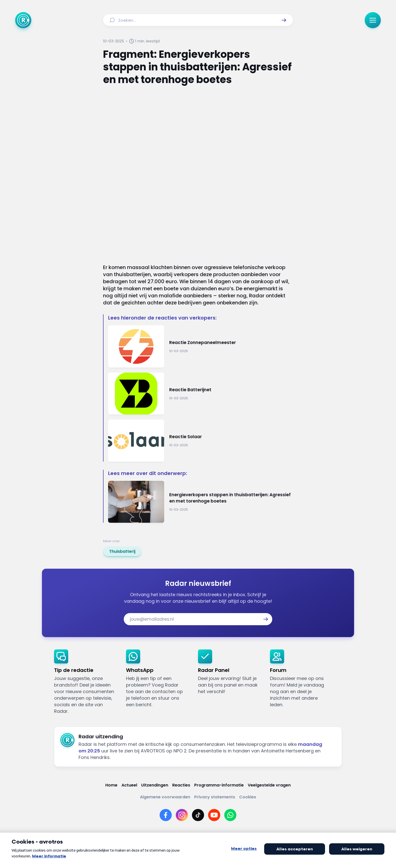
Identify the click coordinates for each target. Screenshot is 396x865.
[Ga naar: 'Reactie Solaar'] (200, 441)
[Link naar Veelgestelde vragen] (269, 785)
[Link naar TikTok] (198, 815)
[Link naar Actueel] (129, 785)
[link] (122, 551)
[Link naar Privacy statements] (214, 797)
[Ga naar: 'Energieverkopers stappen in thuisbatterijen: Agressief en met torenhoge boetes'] (200, 502)
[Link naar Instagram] (182, 815)
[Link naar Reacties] (181, 785)
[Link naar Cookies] (247, 797)
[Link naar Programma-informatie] (219, 785)
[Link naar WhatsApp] (230, 815)
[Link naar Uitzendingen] (154, 785)
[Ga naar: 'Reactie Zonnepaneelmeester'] (200, 346)
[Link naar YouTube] (214, 815)
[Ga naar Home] (23, 20)
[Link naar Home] (111, 785)
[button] (284, 20)
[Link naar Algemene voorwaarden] (165, 797)
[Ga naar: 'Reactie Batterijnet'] (200, 394)
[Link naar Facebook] (166, 815)
